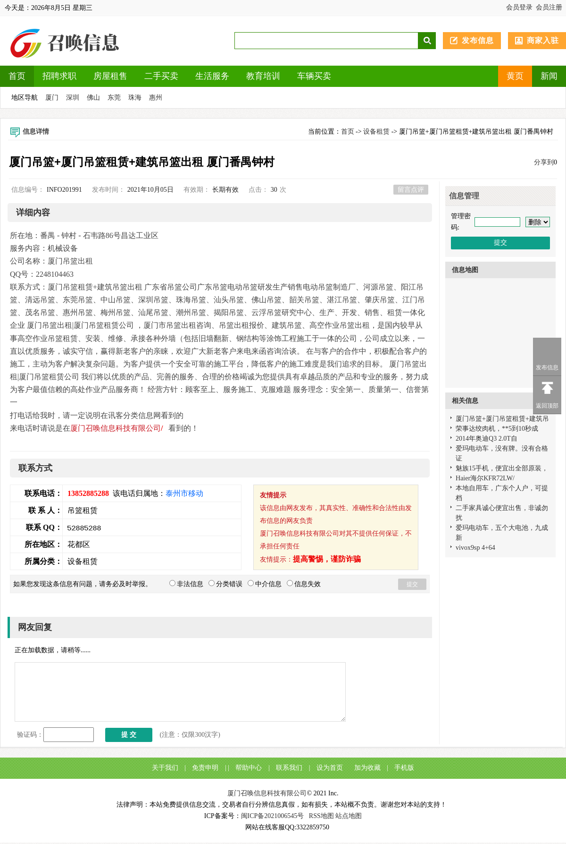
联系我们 (289, 767)
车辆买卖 (314, 76)
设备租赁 (376, 131)
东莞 (114, 97)
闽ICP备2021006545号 (272, 815)
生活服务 (212, 76)
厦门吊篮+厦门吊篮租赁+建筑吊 (502, 418)
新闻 (549, 76)
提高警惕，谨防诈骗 (327, 559)
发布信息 (478, 40)
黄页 (515, 76)
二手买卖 (161, 76)
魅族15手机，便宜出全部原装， (502, 468)
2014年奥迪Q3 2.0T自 (486, 438)
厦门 (51, 97)
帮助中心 (248, 767)
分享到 (544, 162)
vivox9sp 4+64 (475, 547)
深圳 (72, 97)
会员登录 (519, 7)
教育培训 (263, 76)
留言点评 (411, 189)
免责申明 (205, 767)
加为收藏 (367, 767)
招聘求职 (59, 76)
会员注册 (549, 7)
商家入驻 (543, 40)
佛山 (93, 97)
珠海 (135, 97)
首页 (16, 76)
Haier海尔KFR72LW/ (485, 478)
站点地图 (348, 815)
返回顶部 (547, 405)
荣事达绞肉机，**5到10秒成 (497, 428)
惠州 (155, 97)
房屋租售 (110, 76)
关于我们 (165, 767)
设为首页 (329, 767)
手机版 (404, 767)
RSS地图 (321, 815)
